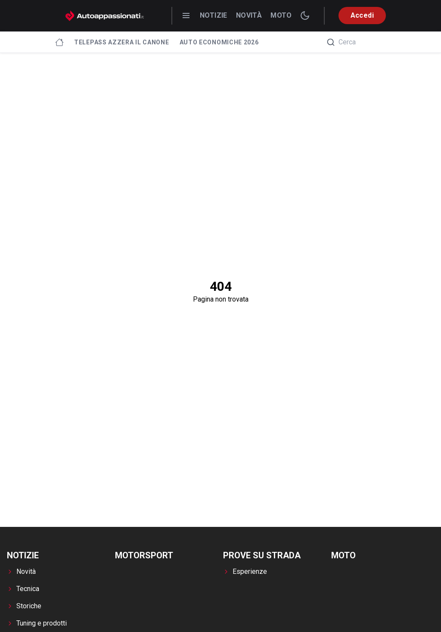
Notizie (213, 15)
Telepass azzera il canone (121, 42)
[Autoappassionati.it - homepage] (104, 15)
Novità (249, 15)
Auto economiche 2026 (219, 42)
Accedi (362, 15)
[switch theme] (305, 15)
